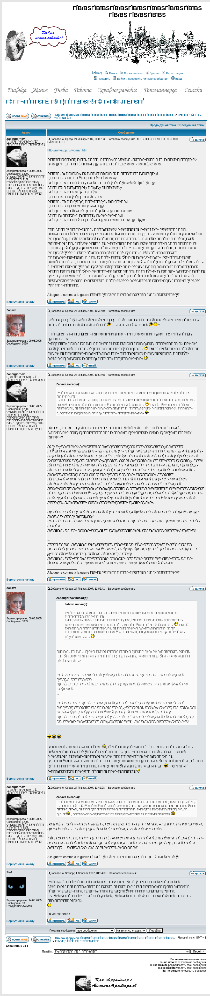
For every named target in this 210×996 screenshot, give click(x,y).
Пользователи (131, 73)
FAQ (97, 73)
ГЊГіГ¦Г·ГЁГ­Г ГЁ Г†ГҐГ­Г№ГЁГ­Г (77, 941)
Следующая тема (191, 125)
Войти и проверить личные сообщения (140, 78)
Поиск (111, 73)
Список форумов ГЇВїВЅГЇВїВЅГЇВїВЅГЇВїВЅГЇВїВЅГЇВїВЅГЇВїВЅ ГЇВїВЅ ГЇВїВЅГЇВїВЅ (114, 114)
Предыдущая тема (163, 125)
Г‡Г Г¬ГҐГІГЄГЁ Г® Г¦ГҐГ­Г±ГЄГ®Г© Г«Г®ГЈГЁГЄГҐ (75, 101)
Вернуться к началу (20, 301)
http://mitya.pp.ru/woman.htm (67, 150)
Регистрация (172, 73)
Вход (176, 78)
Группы (152, 73)
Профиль (102, 78)
